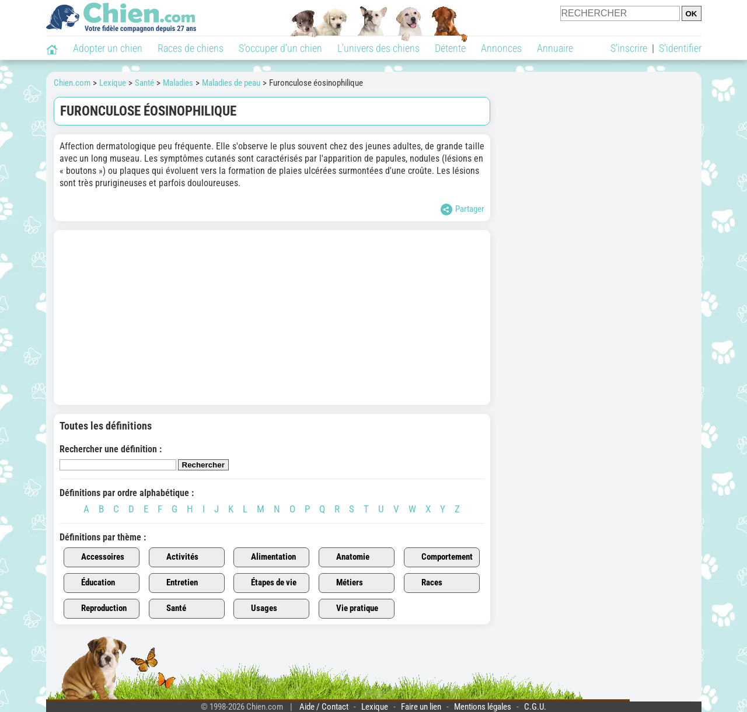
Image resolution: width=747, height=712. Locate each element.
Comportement (440, 557)
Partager (462, 209)
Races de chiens (191, 48)
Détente (450, 48)
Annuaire (555, 48)
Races (425, 583)
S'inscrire (628, 48)
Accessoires (96, 557)
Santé (169, 609)
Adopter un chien (107, 48)
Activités (175, 557)
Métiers (343, 583)
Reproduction (97, 609)
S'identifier (680, 48)
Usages (257, 609)
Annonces (501, 48)
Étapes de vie (267, 583)
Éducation (91, 583)
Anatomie (346, 557)
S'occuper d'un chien (280, 48)
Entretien (175, 583)
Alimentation (267, 557)
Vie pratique (350, 609)
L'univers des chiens (378, 48)
